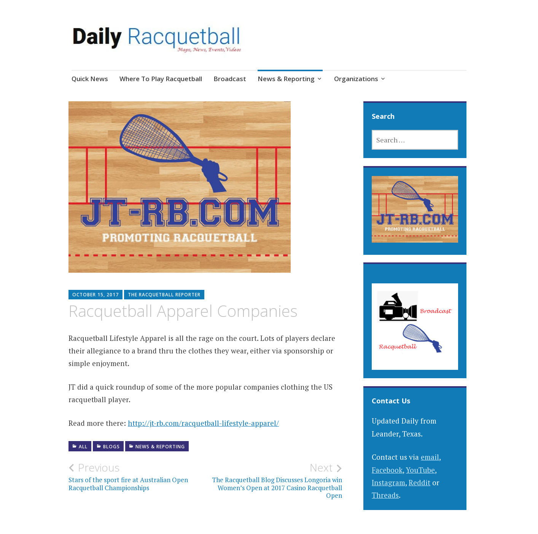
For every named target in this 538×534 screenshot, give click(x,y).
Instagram (388, 482)
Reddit (419, 482)
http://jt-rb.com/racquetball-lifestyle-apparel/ (203, 423)
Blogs (111, 446)
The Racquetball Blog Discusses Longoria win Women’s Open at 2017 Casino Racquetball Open (273, 480)
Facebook (387, 470)
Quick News (90, 78)
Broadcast (229, 78)
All (83, 446)
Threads (385, 495)
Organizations (356, 78)
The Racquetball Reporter (164, 294)
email (430, 457)
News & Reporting (286, 78)
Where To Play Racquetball (160, 78)
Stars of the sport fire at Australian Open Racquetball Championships (136, 476)
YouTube (420, 470)
